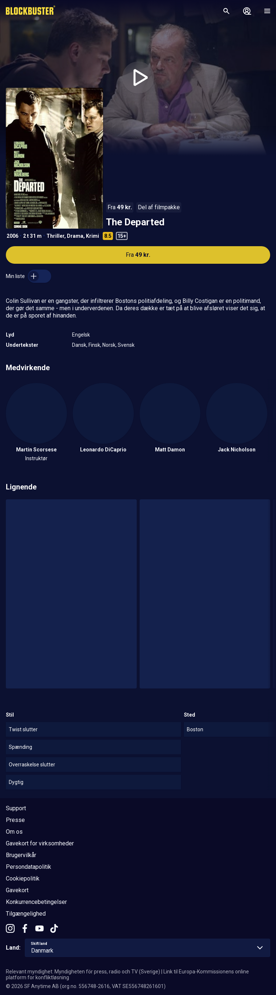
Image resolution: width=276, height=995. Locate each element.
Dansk (79, 345)
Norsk (109, 345)
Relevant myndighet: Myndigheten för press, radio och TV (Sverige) (83, 972)
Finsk (94, 345)
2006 (12, 236)
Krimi (92, 236)
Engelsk (81, 335)
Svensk (126, 345)
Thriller (55, 236)
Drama (75, 236)
